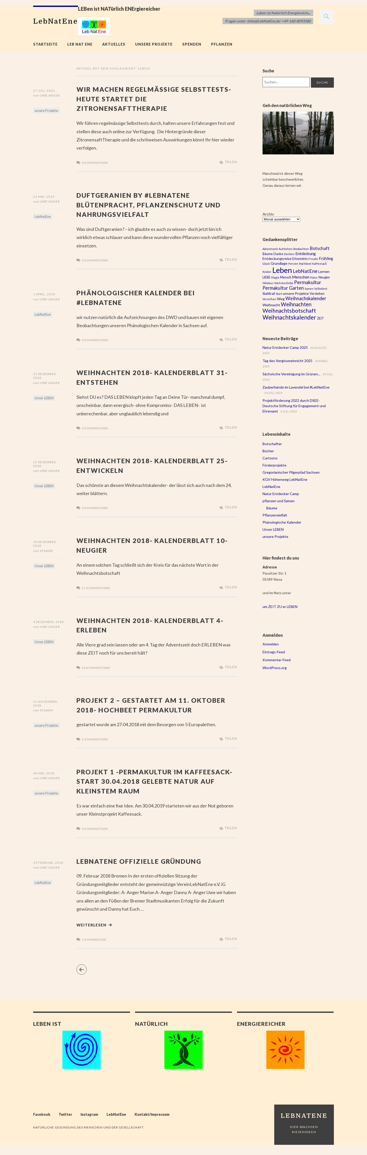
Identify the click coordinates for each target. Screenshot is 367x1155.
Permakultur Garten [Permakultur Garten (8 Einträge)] (283, 288)
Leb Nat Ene (80, 44)
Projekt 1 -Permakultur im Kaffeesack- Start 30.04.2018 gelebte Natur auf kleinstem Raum (155, 790)
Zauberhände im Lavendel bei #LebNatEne (296, 387)
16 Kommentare (96, 667)
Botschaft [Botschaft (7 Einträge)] (320, 248)
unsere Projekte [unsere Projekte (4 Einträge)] (296, 293)
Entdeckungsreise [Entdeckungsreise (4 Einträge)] (277, 258)
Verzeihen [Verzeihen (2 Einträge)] (269, 299)
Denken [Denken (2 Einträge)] (289, 254)
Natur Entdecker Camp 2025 (285, 347)
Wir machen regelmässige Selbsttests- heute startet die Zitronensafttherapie (146, 98)
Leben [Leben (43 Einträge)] (282, 269)
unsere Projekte (154, 44)
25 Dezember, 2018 (45, 464)
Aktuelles (113, 44)
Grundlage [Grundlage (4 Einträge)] (279, 263)
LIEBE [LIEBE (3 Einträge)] (266, 277)
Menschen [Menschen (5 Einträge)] (300, 277)
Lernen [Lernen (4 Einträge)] (324, 271)
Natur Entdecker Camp (281, 494)
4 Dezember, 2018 (48, 621)
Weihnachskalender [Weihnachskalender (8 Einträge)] (305, 298)
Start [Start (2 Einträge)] (279, 293)
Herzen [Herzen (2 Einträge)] (293, 263)
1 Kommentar (94, 949)
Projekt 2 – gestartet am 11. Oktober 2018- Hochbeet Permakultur (140, 709)
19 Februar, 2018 (48, 872)
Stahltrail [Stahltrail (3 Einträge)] (269, 294)
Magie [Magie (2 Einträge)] (275, 277)
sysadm (46, 552)
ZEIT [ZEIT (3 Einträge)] (320, 318)
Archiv (268, 213)
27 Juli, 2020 (44, 90)
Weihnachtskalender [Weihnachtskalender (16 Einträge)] (289, 317)
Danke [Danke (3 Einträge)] (278, 254)
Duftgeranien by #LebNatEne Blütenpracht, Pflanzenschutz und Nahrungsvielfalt (148, 204)
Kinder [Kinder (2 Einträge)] (267, 271)
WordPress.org (275, 668)
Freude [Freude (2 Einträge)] (313, 258)
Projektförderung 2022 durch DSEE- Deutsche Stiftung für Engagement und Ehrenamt (294, 405)
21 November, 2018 (45, 703)
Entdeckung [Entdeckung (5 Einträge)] (305, 253)
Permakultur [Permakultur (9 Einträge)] (307, 282)
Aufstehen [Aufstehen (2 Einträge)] (286, 248)
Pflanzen (221, 44)
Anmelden (271, 644)
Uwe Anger (50, 97)
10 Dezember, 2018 (45, 544)
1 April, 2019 (44, 294)
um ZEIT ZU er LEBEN (280, 606)
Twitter (65, 1124)
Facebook (41, 1124)
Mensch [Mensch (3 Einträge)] (285, 277)
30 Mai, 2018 (43, 782)
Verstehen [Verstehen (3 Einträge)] (317, 294)
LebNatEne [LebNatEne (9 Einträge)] (305, 271)
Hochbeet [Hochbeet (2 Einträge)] (305, 263)
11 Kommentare (96, 588)
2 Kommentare (95, 748)
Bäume (271, 508)
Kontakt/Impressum (152, 1124)
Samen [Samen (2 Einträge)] (309, 288)
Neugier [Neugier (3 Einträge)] (324, 277)
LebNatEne (43, 218)
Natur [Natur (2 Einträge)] (314, 277)
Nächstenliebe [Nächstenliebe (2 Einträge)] (283, 283)
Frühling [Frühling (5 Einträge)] (326, 258)
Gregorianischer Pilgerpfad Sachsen (291, 472)
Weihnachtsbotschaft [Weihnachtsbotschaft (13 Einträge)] (289, 310)
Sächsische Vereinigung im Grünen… (291, 374)
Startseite (45, 44)
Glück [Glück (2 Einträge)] (266, 263)
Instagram (89, 1124)
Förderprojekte (274, 465)
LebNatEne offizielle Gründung (147, 870)
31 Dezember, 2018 (45, 376)
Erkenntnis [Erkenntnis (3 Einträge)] (300, 259)
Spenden (191, 44)
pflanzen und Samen (279, 501)
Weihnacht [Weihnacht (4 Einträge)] (271, 305)
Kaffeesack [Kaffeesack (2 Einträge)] (319, 263)
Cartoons (270, 458)
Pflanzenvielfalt (275, 515)
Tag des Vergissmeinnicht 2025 (287, 361)
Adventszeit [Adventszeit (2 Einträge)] (270, 248)
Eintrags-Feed (274, 652)
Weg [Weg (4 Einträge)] (281, 299)
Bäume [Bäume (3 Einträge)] (268, 254)
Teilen (231, 162)
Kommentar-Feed (277, 660)
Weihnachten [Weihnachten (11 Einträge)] (296, 304)
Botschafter (272, 444)
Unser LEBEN (44, 399)
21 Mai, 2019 (43, 196)
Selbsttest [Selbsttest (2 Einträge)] (320, 288)
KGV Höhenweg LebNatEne (285, 479)
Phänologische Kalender (282, 522)
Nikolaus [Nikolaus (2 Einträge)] (268, 283)
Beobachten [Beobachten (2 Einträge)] (301, 248)
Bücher (268, 451)
